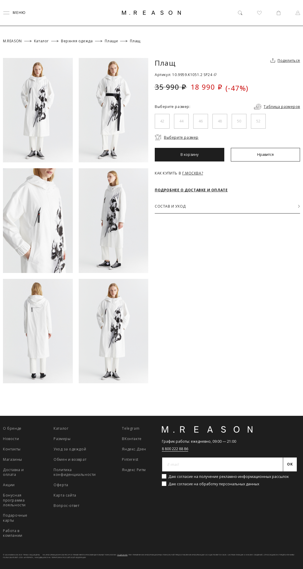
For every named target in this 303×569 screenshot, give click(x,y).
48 (220, 121)
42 (162, 121)
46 (201, 121)
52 (258, 121)
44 (181, 121)
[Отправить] (290, 464)
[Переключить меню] (14, 12)
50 (239, 121)
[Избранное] (259, 13)
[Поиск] (240, 13)
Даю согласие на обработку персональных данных (213, 483)
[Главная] (151, 13)
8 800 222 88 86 (175, 448)
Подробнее (122, 555)
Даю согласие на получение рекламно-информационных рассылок (228, 476)
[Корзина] (278, 13)
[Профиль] (298, 13)
